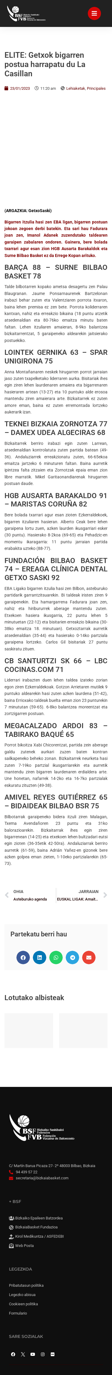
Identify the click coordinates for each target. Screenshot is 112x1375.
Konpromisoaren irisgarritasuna (43, 1284)
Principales (96, 88)
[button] (23, 861)
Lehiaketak (75, 88)
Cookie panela (27, 1303)
